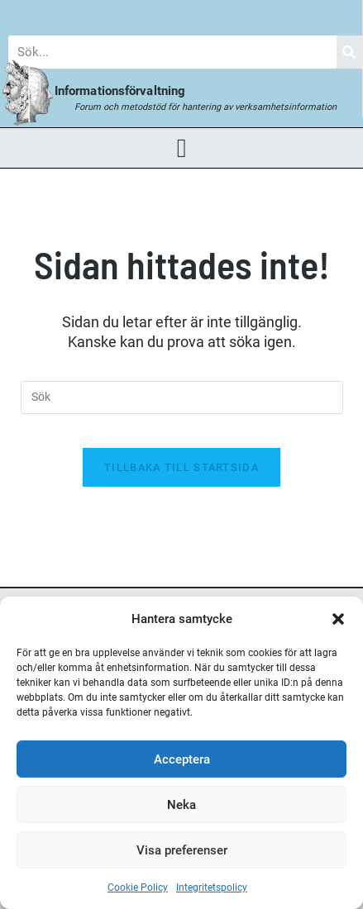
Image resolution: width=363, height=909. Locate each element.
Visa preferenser (181, 850)
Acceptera (182, 759)
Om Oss (328, 13)
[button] (338, 619)
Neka (181, 804)
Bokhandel (249, 13)
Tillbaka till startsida (181, 467)
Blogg (33, 13)
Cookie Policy (137, 887)
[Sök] (350, 52)
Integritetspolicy (211, 887)
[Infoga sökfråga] (182, 397)
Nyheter (102, 13)
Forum (173, 13)
